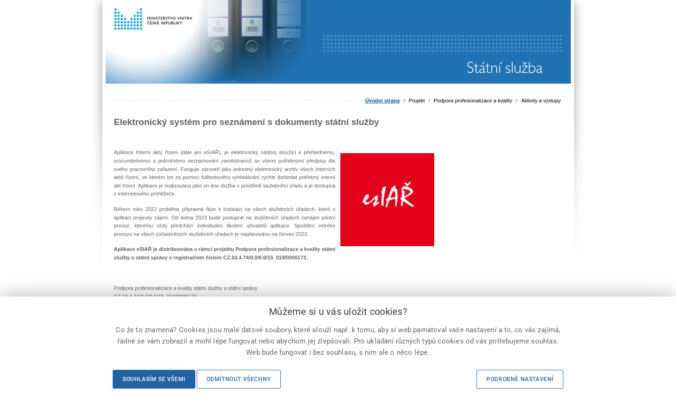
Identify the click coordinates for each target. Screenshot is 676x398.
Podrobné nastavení (519, 379)
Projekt (417, 100)
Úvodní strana (382, 100)
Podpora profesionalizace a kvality (473, 100)
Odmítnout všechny (239, 379)
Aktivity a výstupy (541, 100)
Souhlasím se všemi (154, 379)
